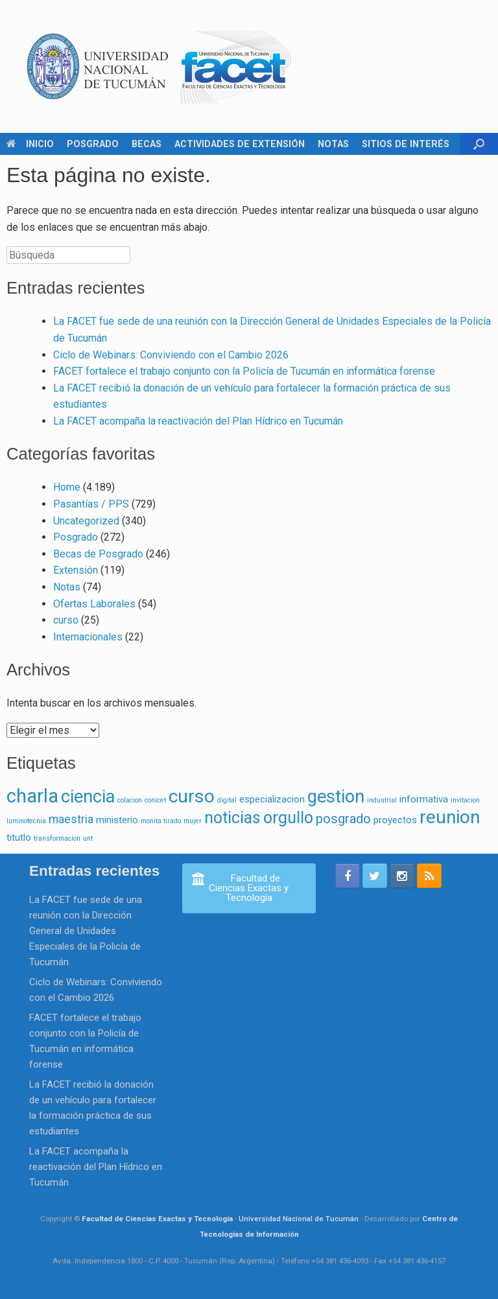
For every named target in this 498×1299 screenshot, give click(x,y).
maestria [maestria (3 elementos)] (71, 819)
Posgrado (75, 537)
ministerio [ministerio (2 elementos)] (117, 820)
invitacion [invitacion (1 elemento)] (465, 800)
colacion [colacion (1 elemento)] (129, 800)
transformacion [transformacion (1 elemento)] (57, 838)
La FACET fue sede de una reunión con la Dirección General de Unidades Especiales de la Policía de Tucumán (85, 931)
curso (65, 620)
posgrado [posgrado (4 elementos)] (343, 818)
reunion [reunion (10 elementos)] (450, 817)
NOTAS (333, 144)
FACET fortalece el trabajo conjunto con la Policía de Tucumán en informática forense (244, 371)
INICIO (30, 144)
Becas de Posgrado (98, 554)
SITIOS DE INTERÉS (405, 144)
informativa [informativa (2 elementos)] (423, 799)
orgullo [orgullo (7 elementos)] (288, 817)
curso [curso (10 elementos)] (192, 796)
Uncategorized (86, 521)
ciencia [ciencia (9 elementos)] (88, 796)
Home (66, 487)
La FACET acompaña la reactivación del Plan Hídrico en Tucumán (198, 421)
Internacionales (88, 637)
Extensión (75, 570)
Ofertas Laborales (94, 604)
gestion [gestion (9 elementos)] (335, 796)
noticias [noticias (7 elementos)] (232, 817)
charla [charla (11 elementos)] (32, 796)
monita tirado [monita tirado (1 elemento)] (161, 821)
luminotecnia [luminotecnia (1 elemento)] (26, 821)
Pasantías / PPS (91, 504)
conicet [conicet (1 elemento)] (155, 800)
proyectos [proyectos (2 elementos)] (395, 820)
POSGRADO (93, 144)
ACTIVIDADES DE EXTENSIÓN (239, 144)
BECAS (146, 144)
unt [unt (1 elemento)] (88, 838)
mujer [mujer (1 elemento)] (193, 821)
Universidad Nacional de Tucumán (299, 1218)
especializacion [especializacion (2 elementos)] (272, 799)
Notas (66, 587)
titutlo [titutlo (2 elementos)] (18, 837)
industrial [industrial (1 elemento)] (382, 800)
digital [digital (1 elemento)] (227, 800)
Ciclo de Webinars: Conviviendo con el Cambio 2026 (171, 355)
